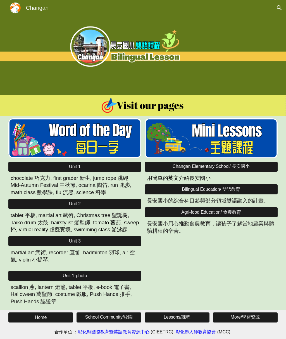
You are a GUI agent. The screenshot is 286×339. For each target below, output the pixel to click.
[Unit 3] (75, 241)
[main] (74, 185)
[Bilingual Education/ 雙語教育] (211, 189)
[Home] (41, 317)
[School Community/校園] (109, 317)
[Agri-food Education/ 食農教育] (211, 212)
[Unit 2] (75, 204)
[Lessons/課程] (177, 317)
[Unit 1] (75, 167)
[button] (279, 8)
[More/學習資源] (245, 317)
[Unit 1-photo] (75, 276)
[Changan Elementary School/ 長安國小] (211, 166)
